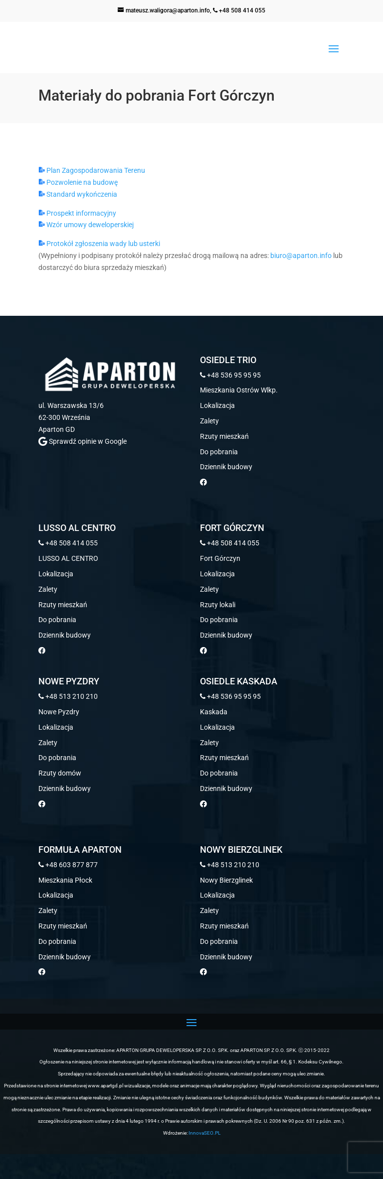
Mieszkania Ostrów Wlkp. (239, 390)
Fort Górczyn (220, 558)
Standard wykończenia (77, 194)
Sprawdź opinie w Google (82, 441)
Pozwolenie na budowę (78, 182)
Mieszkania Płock (65, 880)
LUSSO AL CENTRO (68, 558)
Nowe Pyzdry (58, 712)
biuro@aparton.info (301, 256)
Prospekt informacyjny (77, 213)
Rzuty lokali (217, 605)
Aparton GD (56, 429)
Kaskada (213, 712)
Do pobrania (219, 452)
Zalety (209, 421)
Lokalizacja (217, 405)
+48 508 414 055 (239, 10)
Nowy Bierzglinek (226, 880)
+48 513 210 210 (68, 696)
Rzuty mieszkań (224, 436)
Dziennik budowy (226, 467)
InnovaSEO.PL (204, 1133)
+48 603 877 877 (68, 865)
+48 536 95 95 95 (230, 375)
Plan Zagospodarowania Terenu (91, 170)
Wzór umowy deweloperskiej (86, 225)
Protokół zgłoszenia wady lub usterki (99, 244)
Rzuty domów (59, 773)
